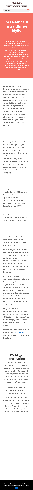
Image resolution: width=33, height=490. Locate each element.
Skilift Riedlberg (20, 332)
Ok (16, 488)
